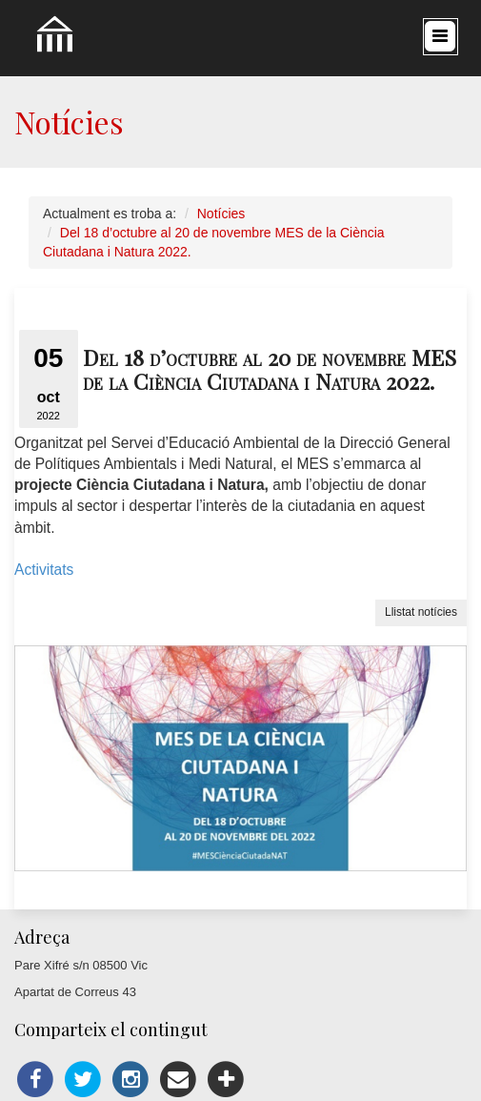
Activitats (46, 569)
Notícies (221, 213)
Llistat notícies (421, 612)
